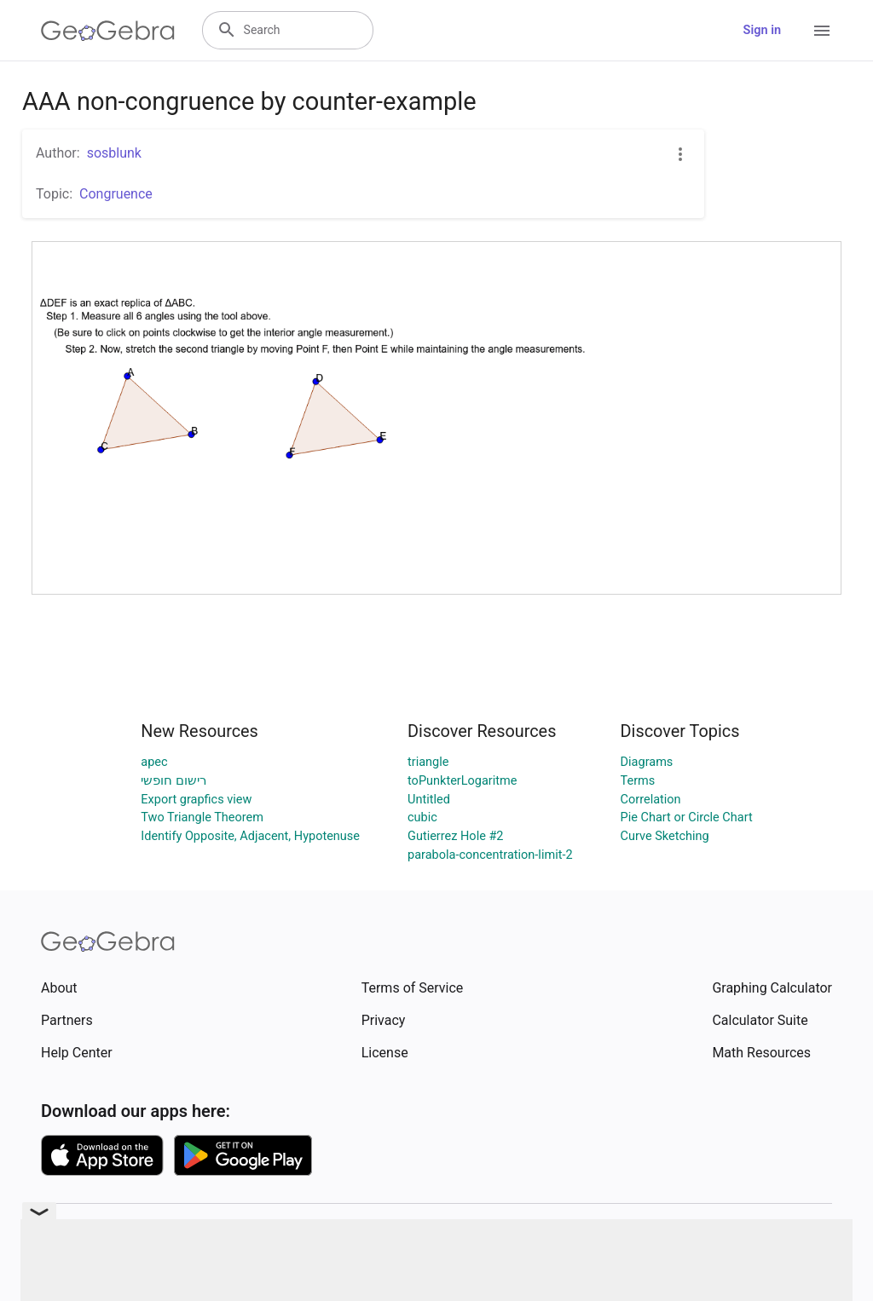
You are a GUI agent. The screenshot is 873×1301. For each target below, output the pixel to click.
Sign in (762, 30)
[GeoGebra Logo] (108, 30)
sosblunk (114, 153)
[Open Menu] (822, 30)
